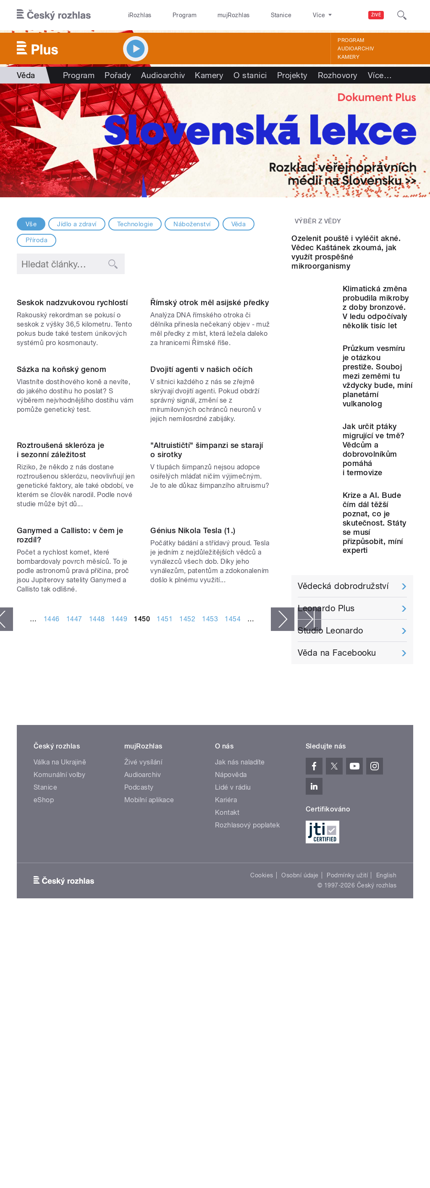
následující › (282, 889)
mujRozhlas (212, 15)
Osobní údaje (300, 1092)
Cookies (261, 1092)
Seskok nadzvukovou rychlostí (72, 370)
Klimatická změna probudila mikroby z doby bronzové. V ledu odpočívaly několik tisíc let (376, 375)
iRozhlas (135, 15)
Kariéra (226, 1017)
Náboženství (191, 224)
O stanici (250, 75)
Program (172, 15)
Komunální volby (59, 991)
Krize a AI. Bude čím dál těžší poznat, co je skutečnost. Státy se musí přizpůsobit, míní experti (374, 591)
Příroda (36, 240)
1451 (165, 889)
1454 (233, 889)
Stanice (251, 15)
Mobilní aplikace (149, 1017)
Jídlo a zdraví (77, 224)
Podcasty (139, 1004)
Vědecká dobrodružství (343, 654)
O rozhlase (289, 15)
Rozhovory (338, 75)
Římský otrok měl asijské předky (209, 370)
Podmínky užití (347, 1092)
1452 (187, 889)
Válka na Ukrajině (60, 979)
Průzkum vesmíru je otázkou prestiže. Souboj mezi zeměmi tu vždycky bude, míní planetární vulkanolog (378, 444)
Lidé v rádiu (233, 1004)
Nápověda (231, 991)
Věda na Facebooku (337, 721)
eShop (44, 1017)
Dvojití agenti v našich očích (201, 504)
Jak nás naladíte (240, 979)
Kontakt (227, 1029)
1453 (210, 889)
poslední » (309, 889)
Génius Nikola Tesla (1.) (193, 800)
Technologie (135, 224)
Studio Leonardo (330, 699)
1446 (52, 889)
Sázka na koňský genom (61, 504)
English (386, 1092)
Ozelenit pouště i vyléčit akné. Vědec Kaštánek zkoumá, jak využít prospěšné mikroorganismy (346, 320)
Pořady (118, 75)
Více (380, 75)
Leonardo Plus (326, 677)
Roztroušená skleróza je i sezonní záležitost (60, 653)
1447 (74, 889)
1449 (119, 889)
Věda (238, 224)
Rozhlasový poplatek (247, 1042)
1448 (97, 889)
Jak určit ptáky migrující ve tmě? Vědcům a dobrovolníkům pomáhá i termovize (374, 517)
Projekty (292, 75)
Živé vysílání (143, 979)
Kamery (348, 57)
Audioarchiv (356, 49)
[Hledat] (402, 15)
